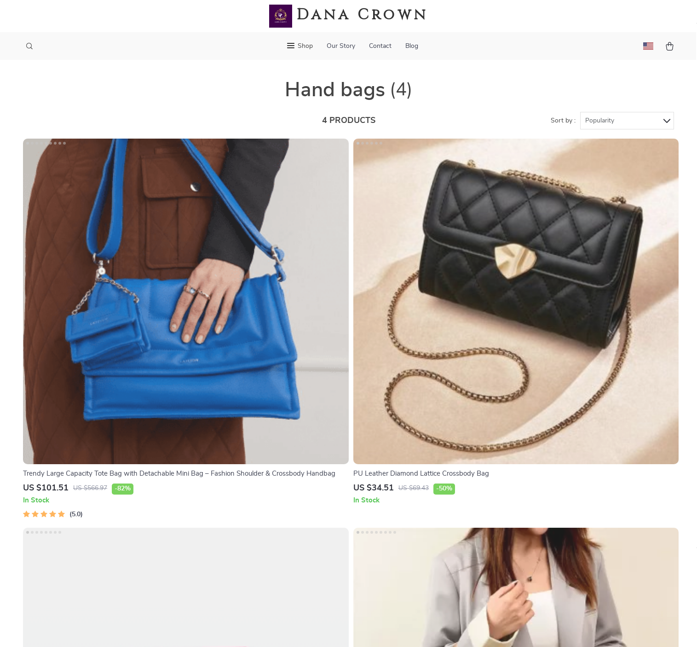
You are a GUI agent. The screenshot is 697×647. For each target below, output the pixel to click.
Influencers (226, 485)
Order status (340, 500)
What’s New (429, 455)
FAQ (327, 455)
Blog (411, 46)
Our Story (341, 46)
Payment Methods (348, 485)
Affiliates (222, 500)
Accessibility (340, 628)
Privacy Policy (432, 485)
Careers (220, 455)
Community (226, 576)
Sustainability (229, 546)
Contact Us (337, 424)
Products (424, 440)
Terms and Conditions (444, 500)
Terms (289, 628)
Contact (380, 46)
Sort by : (563, 125)
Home (419, 424)
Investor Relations (237, 516)
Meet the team (231, 440)
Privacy (309, 628)
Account (423, 470)
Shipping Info (341, 440)
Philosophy (225, 561)
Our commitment (540, 487)
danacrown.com (538, 424)
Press (217, 470)
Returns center (343, 470)
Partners (222, 531)
